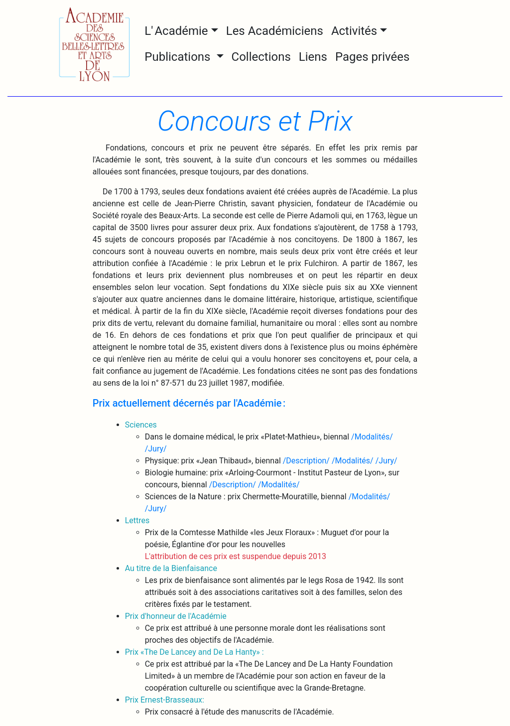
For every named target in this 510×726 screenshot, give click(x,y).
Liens (313, 57)
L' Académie (176, 31)
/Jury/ (156, 448)
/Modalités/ (372, 436)
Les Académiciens (274, 31)
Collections (261, 57)
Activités (354, 31)
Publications (178, 57)
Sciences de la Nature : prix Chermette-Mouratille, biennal (247, 496)
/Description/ (306, 460)
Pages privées (372, 57)
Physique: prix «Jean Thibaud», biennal (214, 460)
